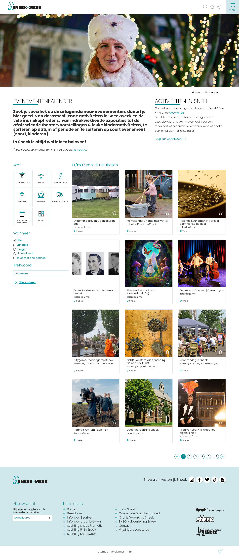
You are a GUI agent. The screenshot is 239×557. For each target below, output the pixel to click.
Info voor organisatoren (84, 522)
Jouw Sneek (127, 509)
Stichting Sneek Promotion (85, 526)
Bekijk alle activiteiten (168, 139)
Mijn (129, 552)
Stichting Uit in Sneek (81, 530)
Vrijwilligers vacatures (134, 530)
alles (18, 240)
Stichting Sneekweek (81, 534)
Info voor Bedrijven (80, 518)
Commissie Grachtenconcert (139, 513)
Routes (72, 509)
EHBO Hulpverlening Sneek (137, 522)
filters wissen (27, 282)
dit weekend (23, 253)
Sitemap (103, 552)
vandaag (20, 244)
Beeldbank (74, 513)
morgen (20, 249)
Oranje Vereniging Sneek (136, 518)
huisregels (79, 150)
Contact (125, 526)
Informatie (73, 503)
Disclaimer (117, 552)
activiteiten (176, 113)
